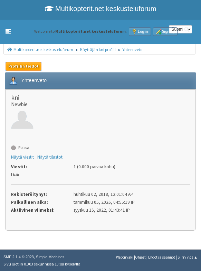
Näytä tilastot (50, 157)
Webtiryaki (124, 257)
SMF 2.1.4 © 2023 (18, 257)
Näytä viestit (22, 157)
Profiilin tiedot (23, 66)
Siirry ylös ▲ (188, 257)
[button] (8, 31)
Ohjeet (140, 257)
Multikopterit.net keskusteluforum (100, 8)
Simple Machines (50, 257)
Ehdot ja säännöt (161, 257)
